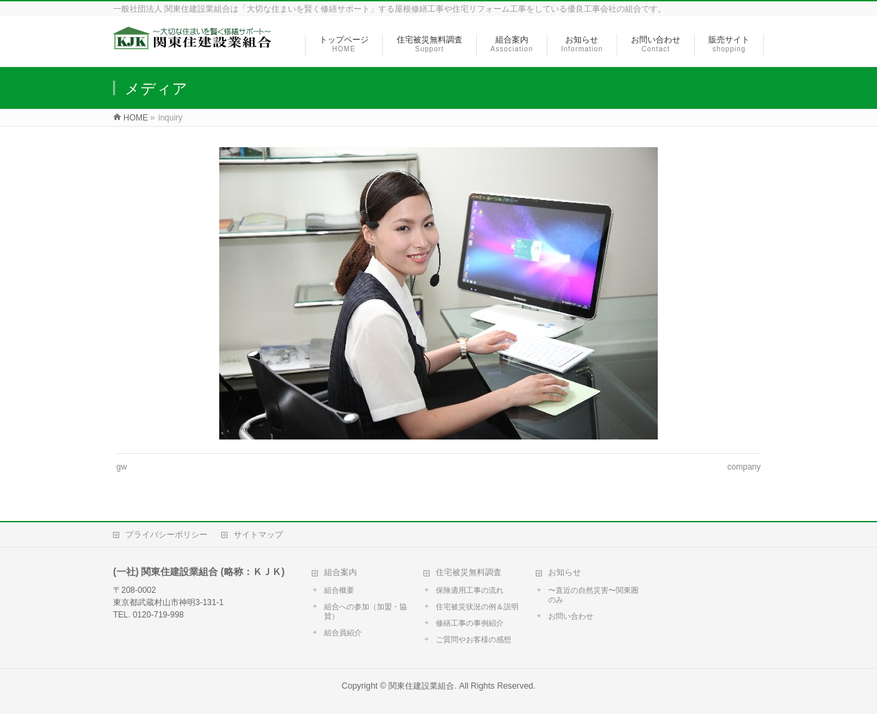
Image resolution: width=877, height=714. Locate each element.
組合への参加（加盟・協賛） (365, 611)
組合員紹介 (343, 632)
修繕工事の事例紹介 (470, 623)
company (744, 467)
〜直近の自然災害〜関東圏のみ (593, 595)
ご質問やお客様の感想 (473, 639)
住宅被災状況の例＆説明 (477, 606)
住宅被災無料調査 (469, 572)
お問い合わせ (570, 616)
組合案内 (340, 572)
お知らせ (564, 572)
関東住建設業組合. (422, 686)
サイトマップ (258, 534)
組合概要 (339, 590)
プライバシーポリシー (166, 534)
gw (121, 467)
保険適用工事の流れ (470, 590)
